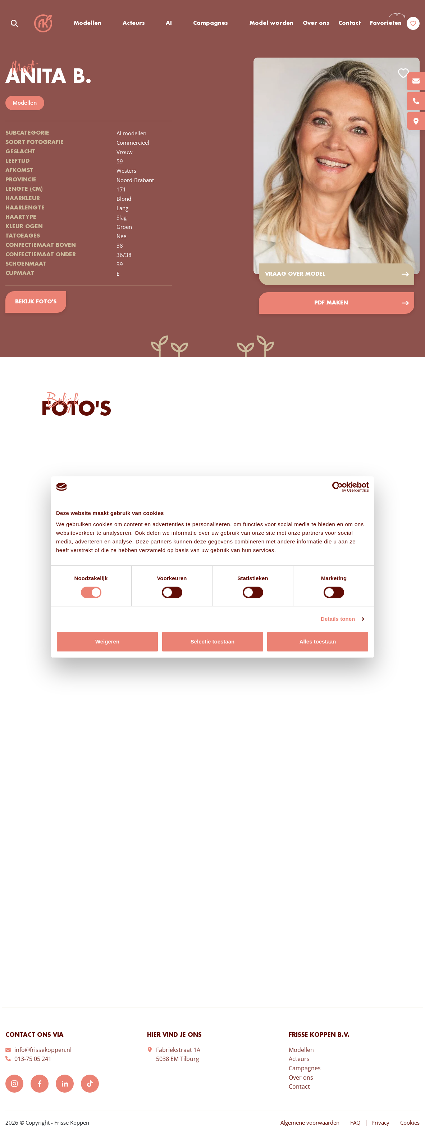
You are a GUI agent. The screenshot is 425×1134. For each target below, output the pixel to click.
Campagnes (210, 23)
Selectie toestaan (213, 641)
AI (169, 23)
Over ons (316, 23)
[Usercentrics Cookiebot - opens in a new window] (337, 487)
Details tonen (338, 619)
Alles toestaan (318, 641)
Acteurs (134, 23)
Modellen (87, 23)
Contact (349, 23)
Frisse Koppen (43, 23)
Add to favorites (403, 73)
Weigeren (107, 641)
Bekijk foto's (35, 302)
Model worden (271, 23)
